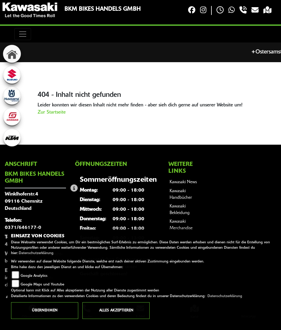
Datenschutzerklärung (36, 253)
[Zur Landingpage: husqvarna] (12, 96)
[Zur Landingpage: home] (12, 54)
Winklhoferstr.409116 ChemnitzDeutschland (23, 201)
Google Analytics (34, 276)
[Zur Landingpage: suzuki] (12, 75)
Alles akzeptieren (116, 310)
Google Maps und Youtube (42, 284)
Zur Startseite (52, 112)
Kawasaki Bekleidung (180, 209)
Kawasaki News (183, 182)
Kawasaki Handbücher (181, 194)
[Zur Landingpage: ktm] (12, 137)
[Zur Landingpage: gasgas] (12, 117)
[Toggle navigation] (22, 34)
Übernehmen (44, 310)
